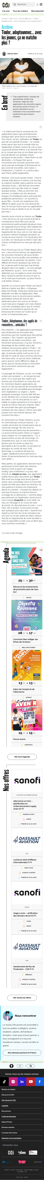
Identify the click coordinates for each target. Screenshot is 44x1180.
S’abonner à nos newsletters (11, 1138)
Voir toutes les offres (22, 998)
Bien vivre (13, 19)
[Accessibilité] (11, 1066)
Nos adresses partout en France (22, 1053)
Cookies (26, 1177)
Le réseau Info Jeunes (9, 1133)
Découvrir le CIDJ (8, 1095)
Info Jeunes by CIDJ (9, 1100)
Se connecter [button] (37, 4)
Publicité (6, 1170)
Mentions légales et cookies (31, 1170)
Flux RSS (12, 1170)
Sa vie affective (25, 19)
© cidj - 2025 (19, 1177)
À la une (6, 11)
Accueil (5, 19)
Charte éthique (19, 1170)
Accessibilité (20, 1171)
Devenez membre (8, 1127)
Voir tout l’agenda (22, 757)
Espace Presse (7, 1122)
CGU (26, 1171)
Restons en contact (8, 1090)
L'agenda (5, 1106)
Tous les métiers (20, 11)
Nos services (6, 1111)
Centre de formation (9, 1117)
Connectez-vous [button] (10, 1145)
